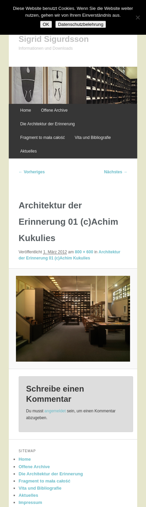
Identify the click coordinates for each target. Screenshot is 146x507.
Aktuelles (28, 151)
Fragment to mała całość (42, 137)
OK (46, 24)
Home (25, 110)
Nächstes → (116, 172)
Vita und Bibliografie (93, 137)
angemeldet (55, 411)
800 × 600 (84, 252)
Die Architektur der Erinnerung (47, 124)
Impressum (30, 502)
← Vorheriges (32, 172)
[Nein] (137, 17)
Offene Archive (54, 110)
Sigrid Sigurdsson (54, 39)
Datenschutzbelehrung (80, 24)
